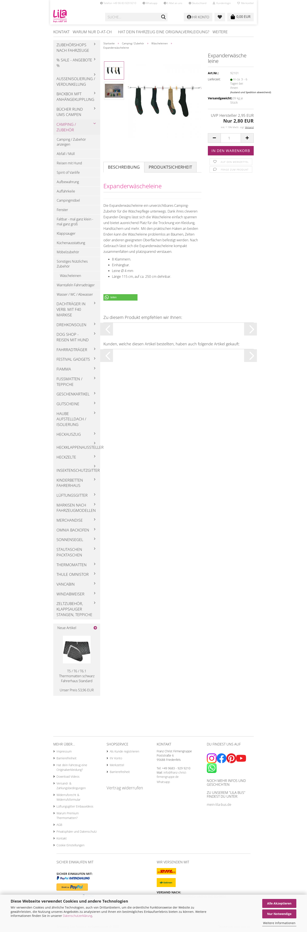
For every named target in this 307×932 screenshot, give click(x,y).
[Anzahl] (231, 138)
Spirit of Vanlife (68, 172)
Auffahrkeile (66, 191)
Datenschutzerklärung (77, 916)
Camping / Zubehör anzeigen (71, 142)
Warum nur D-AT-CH (92, 31)
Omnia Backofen (72, 530)
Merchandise (69, 520)
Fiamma (63, 369)
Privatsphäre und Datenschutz (76, 831)
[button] (197, 3)
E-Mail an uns (173, 3)
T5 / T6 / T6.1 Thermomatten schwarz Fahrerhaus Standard (76, 676)
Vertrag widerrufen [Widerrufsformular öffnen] (125, 788)
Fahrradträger (71, 349)
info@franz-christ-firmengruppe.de (172, 774)
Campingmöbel (68, 200)
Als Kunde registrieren (124, 751)
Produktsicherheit (170, 167)
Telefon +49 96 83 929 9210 (118, 3)
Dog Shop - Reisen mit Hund (72, 337)
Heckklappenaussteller (78, 447)
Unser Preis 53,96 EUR (77, 690)
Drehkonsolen (71, 324)
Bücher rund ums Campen (69, 112)
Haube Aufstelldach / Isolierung (71, 419)
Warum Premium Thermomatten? (67, 815)
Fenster (62, 209)
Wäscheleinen (70, 275)
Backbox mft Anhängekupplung (75, 96)
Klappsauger (66, 233)
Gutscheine (67, 403)
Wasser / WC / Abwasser (75, 294)
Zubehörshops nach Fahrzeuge (72, 47)
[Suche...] (163, 17)
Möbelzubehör (68, 252)
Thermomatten (71, 564)
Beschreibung (124, 167)
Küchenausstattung (71, 242)
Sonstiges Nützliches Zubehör (72, 264)
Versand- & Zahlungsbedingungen (71, 785)
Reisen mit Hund (69, 163)
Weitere (220, 31)
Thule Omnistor (72, 574)
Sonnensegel (69, 539)
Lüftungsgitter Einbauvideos (74, 806)
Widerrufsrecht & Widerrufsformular (68, 797)
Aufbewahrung (68, 181)
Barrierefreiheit (66, 758)
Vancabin (65, 584)
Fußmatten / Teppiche (69, 381)
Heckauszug (68, 434)
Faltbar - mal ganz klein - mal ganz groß (75, 221)
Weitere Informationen (279, 923)
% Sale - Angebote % (74, 62)
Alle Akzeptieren (279, 903)
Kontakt (61, 31)
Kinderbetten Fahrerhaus (69, 483)
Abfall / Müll (66, 153)
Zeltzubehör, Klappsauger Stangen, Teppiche (74, 609)
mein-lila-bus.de (219, 804)
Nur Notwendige (279, 914)
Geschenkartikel (73, 394)
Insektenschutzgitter (78, 470)
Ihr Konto (116, 758)
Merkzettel (245, 3)
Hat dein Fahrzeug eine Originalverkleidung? (163, 31)
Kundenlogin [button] (222, 3)
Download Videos (68, 776)
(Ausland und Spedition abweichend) (250, 92)
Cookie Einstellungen (70, 845)
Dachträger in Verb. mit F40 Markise (70, 309)
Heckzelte (66, 457)
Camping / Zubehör (66, 127)
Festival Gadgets (73, 359)
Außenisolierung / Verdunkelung (75, 81)
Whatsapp (150, 3)
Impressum (64, 751)
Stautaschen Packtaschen (69, 552)
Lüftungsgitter (72, 495)
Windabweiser (70, 593)
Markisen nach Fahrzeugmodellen (76, 507)
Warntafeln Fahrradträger (76, 285)
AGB (59, 825)
